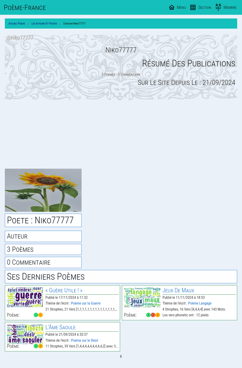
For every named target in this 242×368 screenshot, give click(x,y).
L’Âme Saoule (60, 327)
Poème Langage (199, 303)
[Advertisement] (121, 134)
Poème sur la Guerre (85, 303)
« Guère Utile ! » (63, 290)
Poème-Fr (25, 7)
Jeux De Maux (178, 290)
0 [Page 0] (121, 356)
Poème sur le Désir (84, 340)
